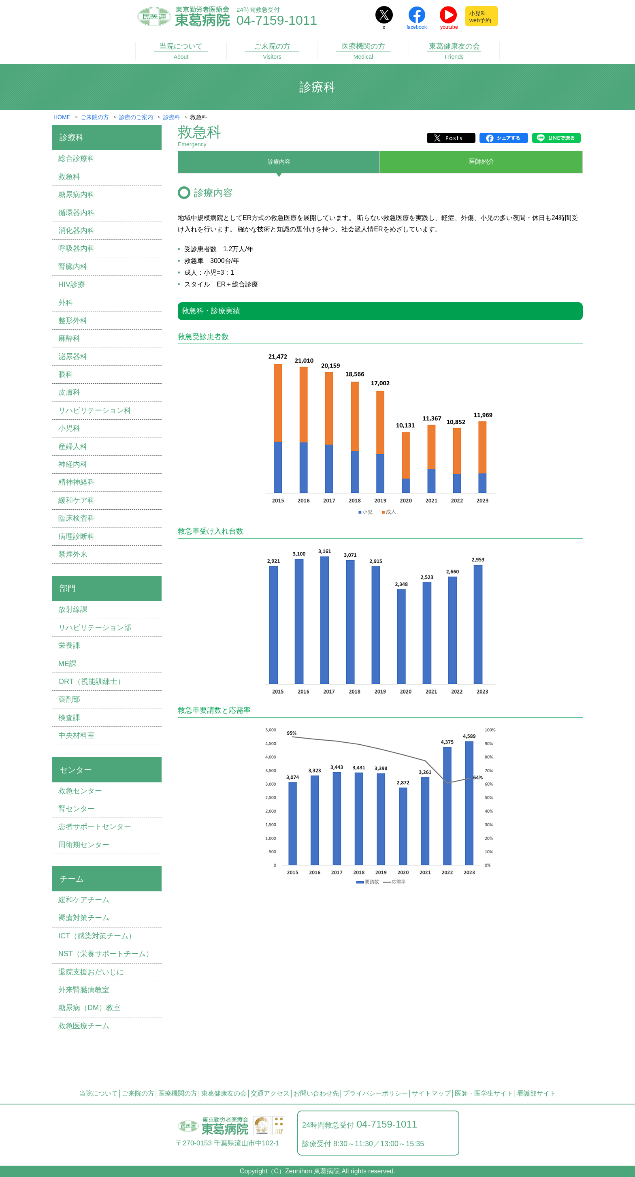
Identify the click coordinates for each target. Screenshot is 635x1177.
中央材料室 (76, 735)
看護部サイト (536, 1093)
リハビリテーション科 (94, 410)
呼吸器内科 (76, 248)
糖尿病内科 (76, 194)
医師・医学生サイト (484, 1093)
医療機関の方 (363, 51)
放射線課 (72, 609)
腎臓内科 (72, 267)
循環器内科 (76, 213)
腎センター (76, 809)
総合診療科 (76, 158)
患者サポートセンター (94, 826)
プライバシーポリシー (375, 1093)
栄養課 (69, 645)
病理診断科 (76, 536)
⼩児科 (69, 428)
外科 (65, 303)
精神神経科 (76, 482)
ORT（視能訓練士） (91, 681)
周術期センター (83, 845)
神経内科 (72, 464)
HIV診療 (71, 284)
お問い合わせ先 (316, 1093)
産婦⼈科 (72, 446)
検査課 (69, 717)
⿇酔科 (69, 338)
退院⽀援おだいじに (91, 972)
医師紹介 (481, 161)
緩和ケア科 (76, 500)
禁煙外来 (72, 554)
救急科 (69, 177)
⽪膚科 (69, 392)
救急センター (80, 791)
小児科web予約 (480, 16)
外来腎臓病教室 (83, 990)
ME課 (67, 664)
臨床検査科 (76, 518)
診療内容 (279, 161)
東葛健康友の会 (454, 51)
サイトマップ (431, 1093)
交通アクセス (270, 1093)
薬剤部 (69, 699)
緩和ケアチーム (83, 900)
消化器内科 (76, 230)
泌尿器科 (72, 356)
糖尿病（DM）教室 (89, 1008)
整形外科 (72, 320)
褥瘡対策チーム (83, 918)
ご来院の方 (272, 51)
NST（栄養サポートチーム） (105, 954)
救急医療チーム (83, 1026)
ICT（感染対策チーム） (97, 936)
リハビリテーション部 (94, 628)
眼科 (65, 374)
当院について (181, 51)
